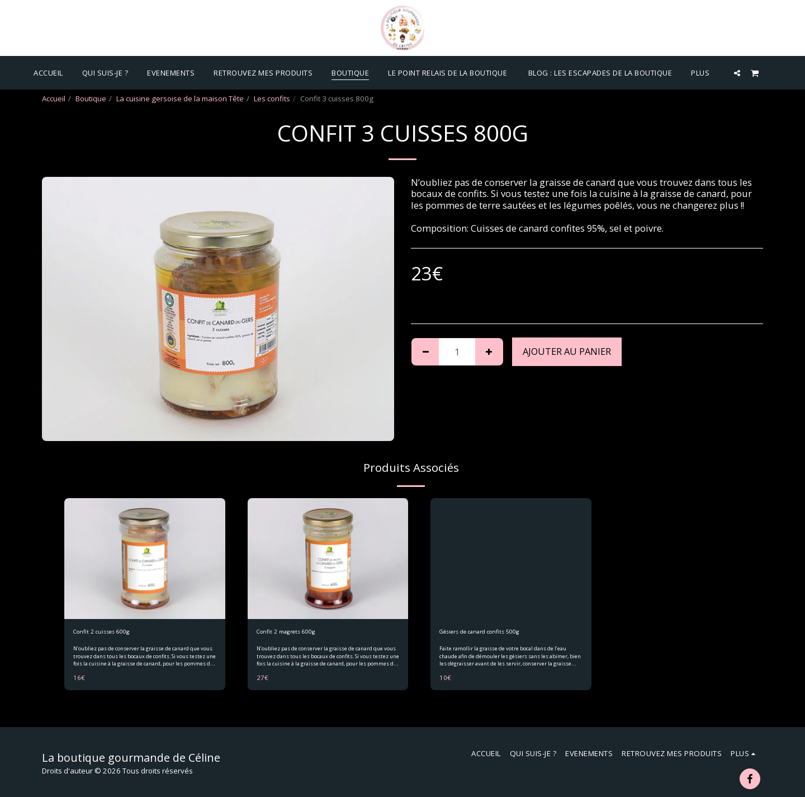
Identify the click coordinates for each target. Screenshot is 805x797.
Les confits (272, 98)
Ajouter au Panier (567, 351)
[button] (737, 73)
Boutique (90, 98)
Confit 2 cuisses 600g (109, 633)
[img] (144, 558)
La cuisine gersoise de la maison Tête (180, 98)
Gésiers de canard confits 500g (493, 633)
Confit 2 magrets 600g (295, 633)
